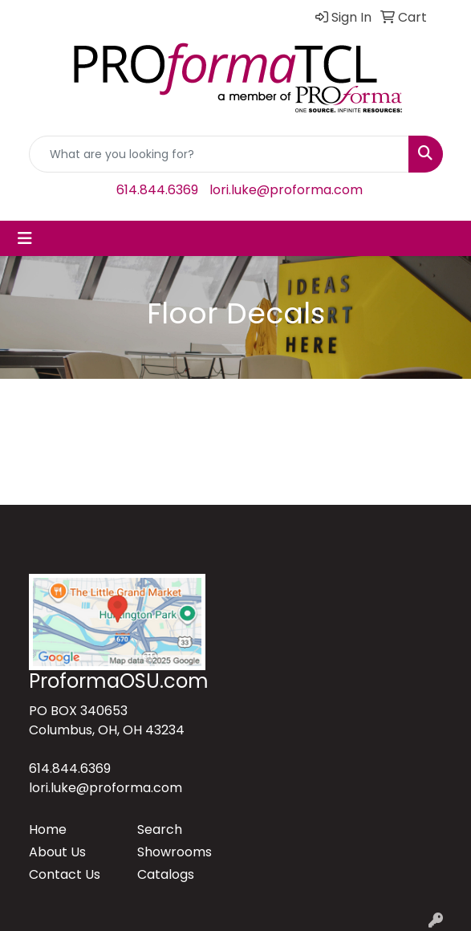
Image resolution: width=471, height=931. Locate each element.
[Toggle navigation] (25, 238)
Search (159, 829)
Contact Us (64, 874)
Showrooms (174, 852)
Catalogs (165, 874)
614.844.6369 (157, 190)
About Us (57, 852)
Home (48, 829)
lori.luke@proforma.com (286, 190)
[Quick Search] (219, 154)
